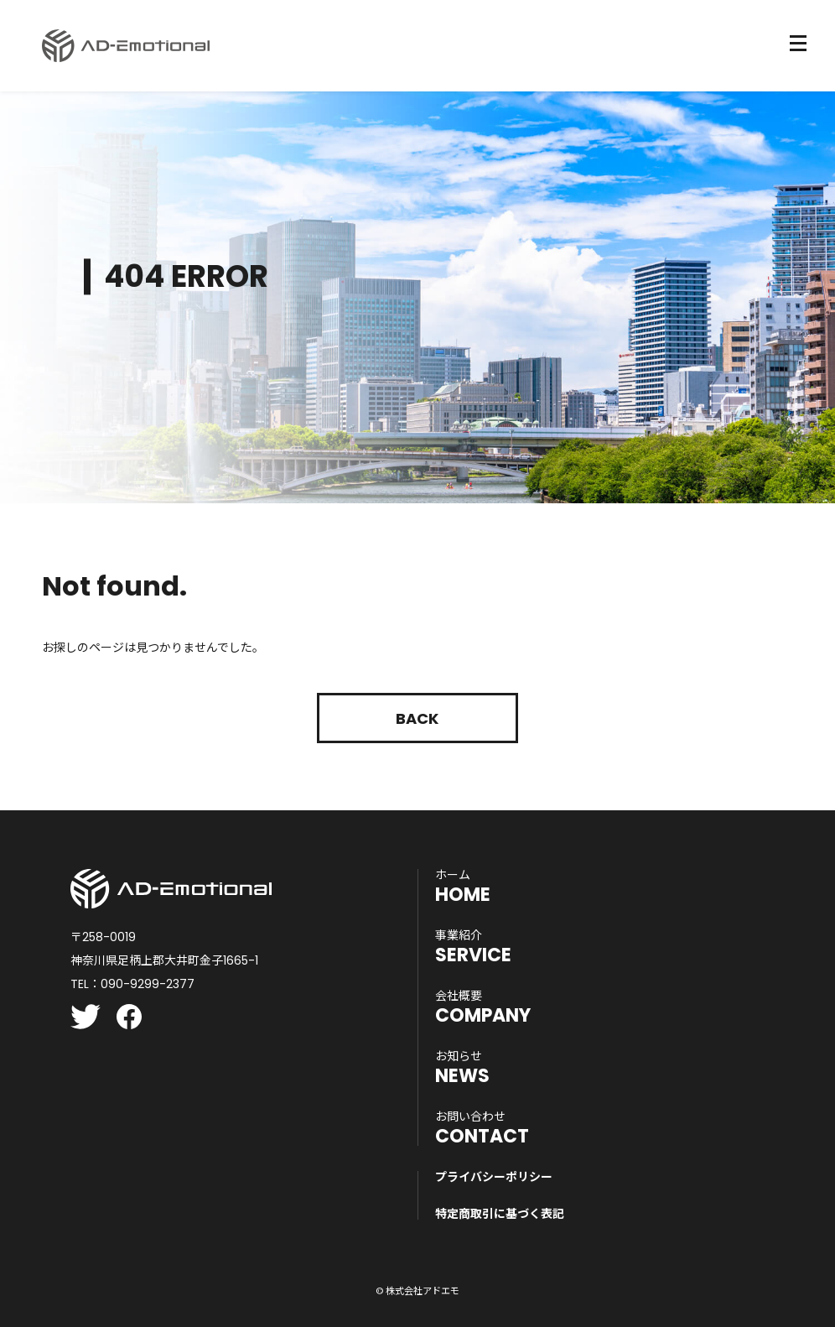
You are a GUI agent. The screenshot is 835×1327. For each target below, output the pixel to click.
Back (417, 718)
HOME (462, 886)
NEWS (462, 1067)
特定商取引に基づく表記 (499, 1214)
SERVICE (473, 947)
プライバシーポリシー (493, 1177)
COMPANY (483, 1007)
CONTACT (482, 1128)
